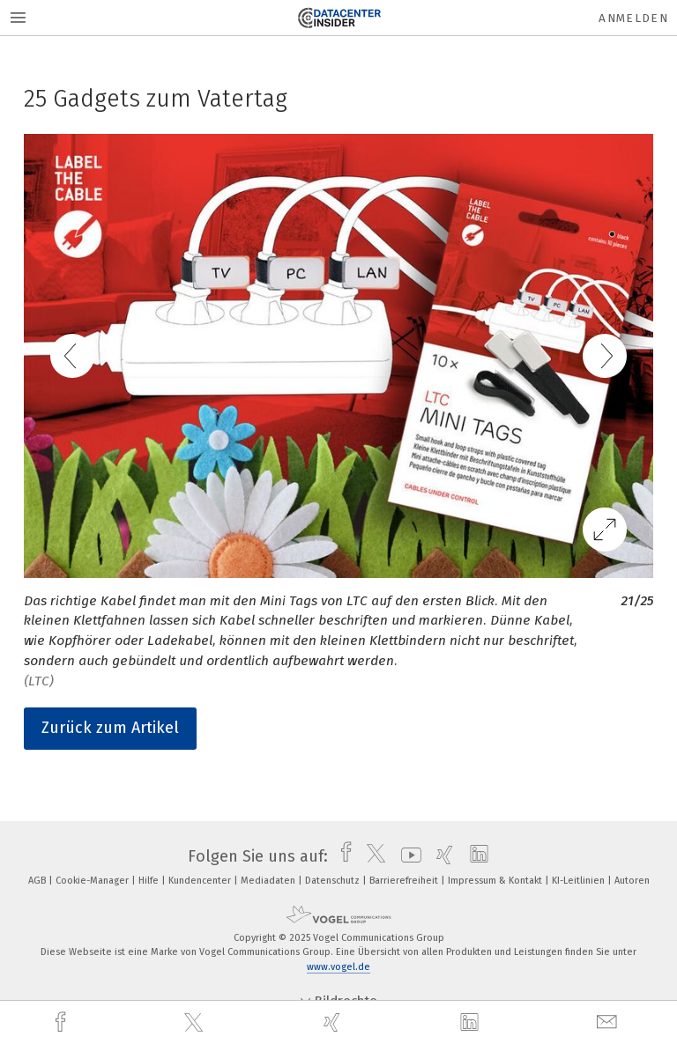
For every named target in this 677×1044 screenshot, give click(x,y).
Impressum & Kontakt (496, 880)
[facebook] (63, 1022)
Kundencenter (201, 880)
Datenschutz (333, 880)
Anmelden (633, 18)
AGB (38, 880)
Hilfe (149, 880)
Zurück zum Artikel (110, 727)
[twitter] (196, 1023)
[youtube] (406, 856)
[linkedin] (471, 1022)
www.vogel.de (338, 967)
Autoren (632, 880)
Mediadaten (269, 880)
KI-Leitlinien (579, 880)
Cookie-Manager (93, 880)
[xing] (334, 1022)
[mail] (609, 1022)
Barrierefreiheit (405, 880)
